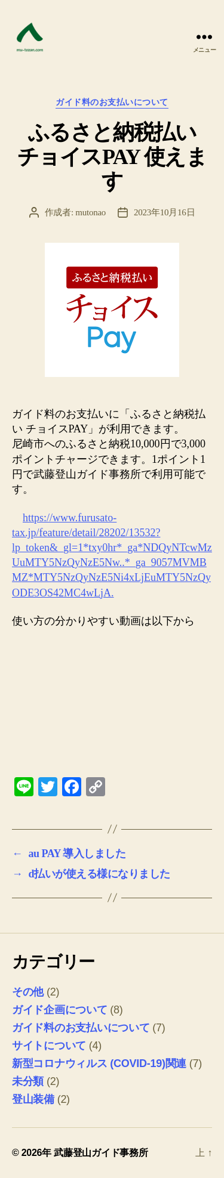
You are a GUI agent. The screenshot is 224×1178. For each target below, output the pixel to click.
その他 (28, 992)
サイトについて (49, 1046)
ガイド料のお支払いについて (112, 102)
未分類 (28, 1081)
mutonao (90, 212)
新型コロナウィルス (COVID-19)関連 (99, 1063)
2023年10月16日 (164, 212)
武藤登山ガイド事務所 (101, 1153)
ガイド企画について (60, 1010)
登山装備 (33, 1099)
